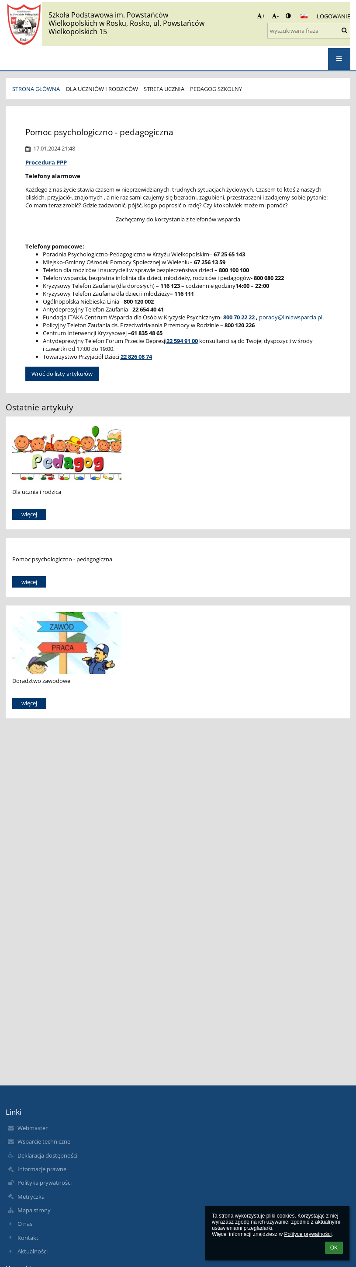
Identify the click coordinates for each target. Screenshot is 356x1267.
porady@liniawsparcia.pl (290, 317)
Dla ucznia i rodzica (36, 492)
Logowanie (333, 16)
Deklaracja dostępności (47, 1155)
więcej (29, 514)
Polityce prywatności (308, 1234)
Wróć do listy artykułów (62, 374)
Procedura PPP (46, 162)
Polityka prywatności (44, 1182)
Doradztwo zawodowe (41, 681)
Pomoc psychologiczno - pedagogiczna (62, 559)
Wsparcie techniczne (43, 1141)
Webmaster (32, 1128)
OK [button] (334, 1248)
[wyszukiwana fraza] (308, 30)
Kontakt (27, 1238)
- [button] (275, 16)
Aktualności (32, 1251)
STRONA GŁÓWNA (36, 89)
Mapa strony (34, 1210)
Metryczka (31, 1196)
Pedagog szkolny (216, 89)
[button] (304, 16)
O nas (24, 1224)
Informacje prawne (41, 1169)
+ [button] (261, 16)
